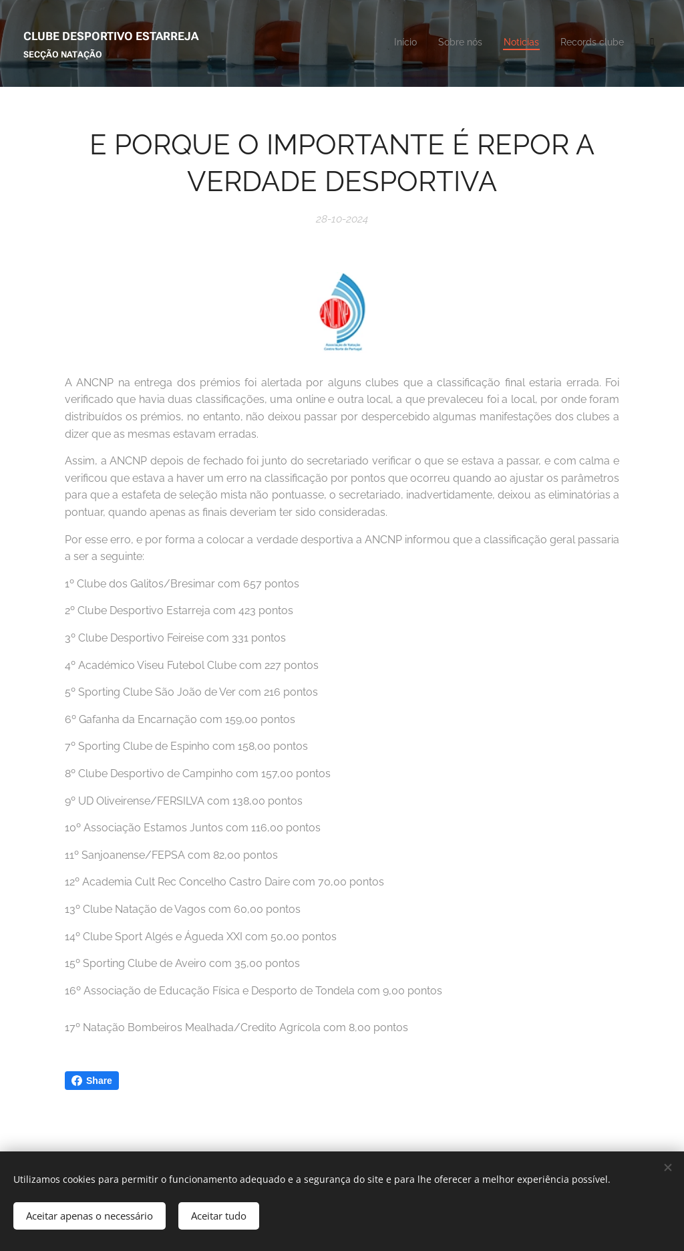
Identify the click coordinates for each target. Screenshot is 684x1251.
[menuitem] (493, 43)
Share (91, 1080)
